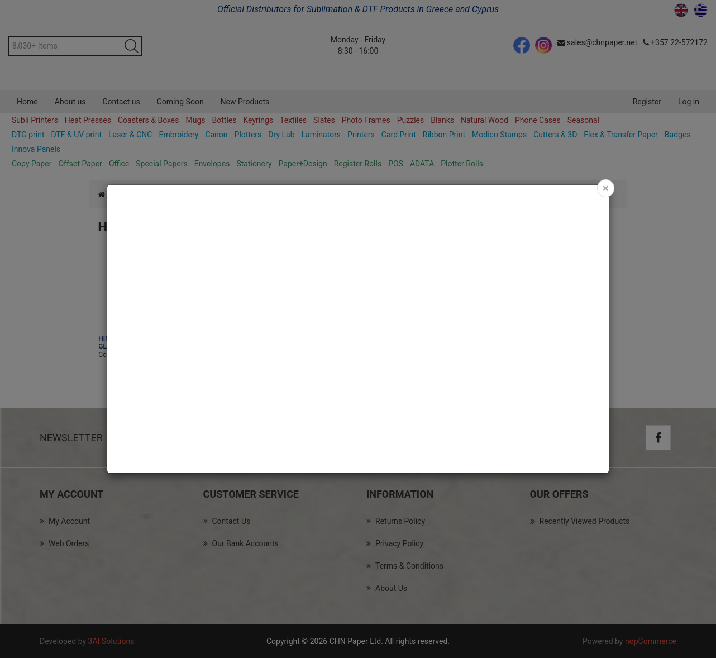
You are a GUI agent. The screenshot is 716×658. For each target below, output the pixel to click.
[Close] (605, 188)
